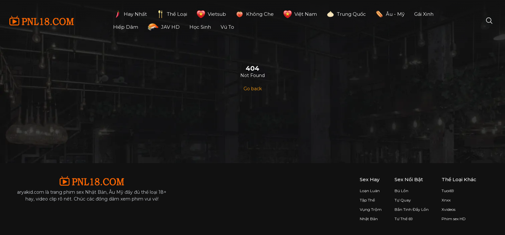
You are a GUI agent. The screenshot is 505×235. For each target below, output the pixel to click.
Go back (252, 89)
